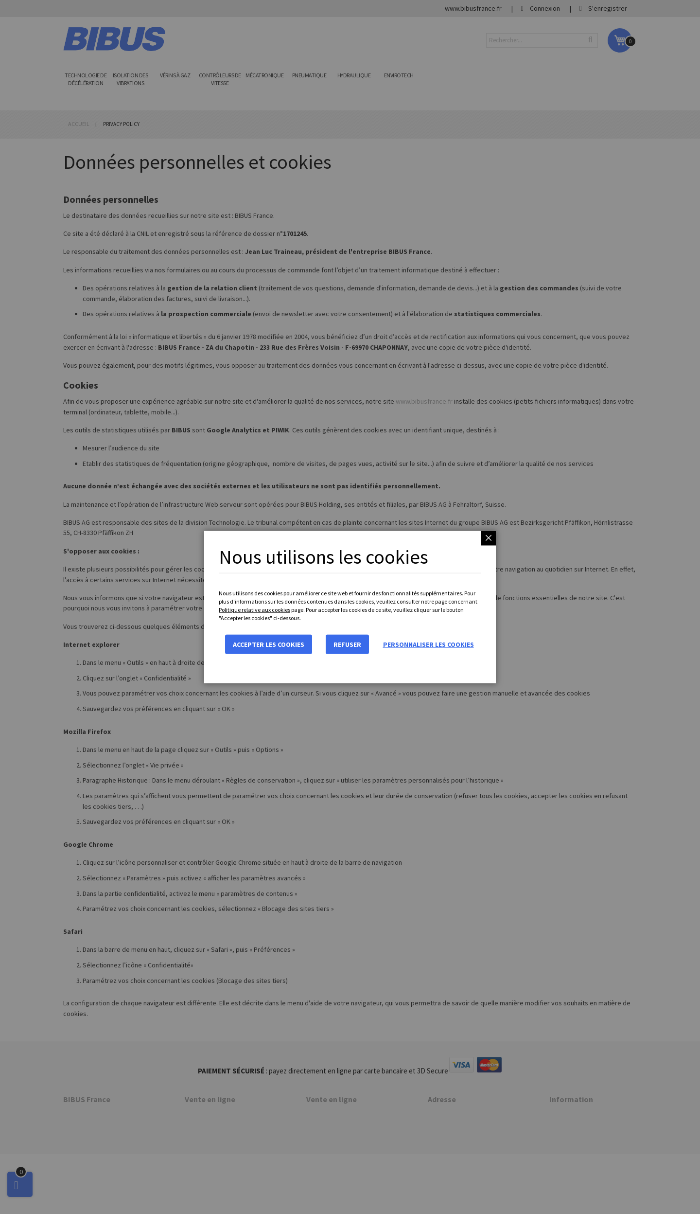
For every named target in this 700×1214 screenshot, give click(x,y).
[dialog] (350, 607)
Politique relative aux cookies (254, 609)
